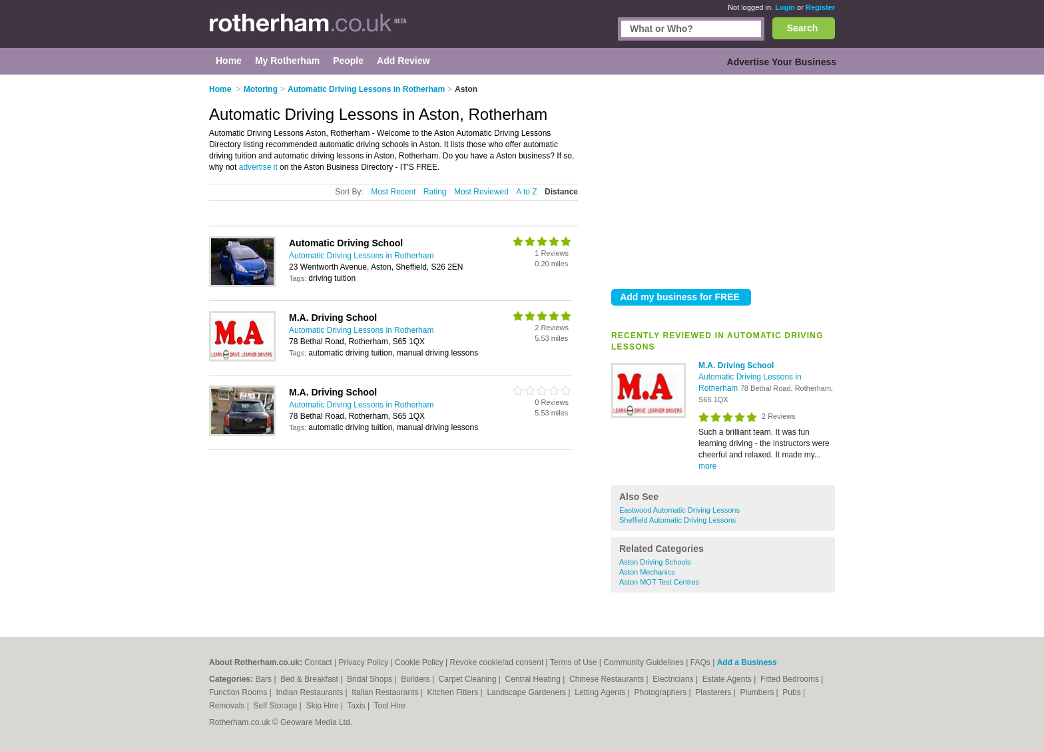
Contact (318, 662)
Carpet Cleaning (469, 679)
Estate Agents (728, 679)
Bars (264, 679)
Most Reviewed (481, 191)
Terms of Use (573, 662)
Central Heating (534, 679)
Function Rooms (239, 692)
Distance (561, 191)
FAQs (700, 662)
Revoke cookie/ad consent (496, 662)
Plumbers (758, 692)
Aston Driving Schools (655, 562)
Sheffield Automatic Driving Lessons (677, 520)
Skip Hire (323, 705)
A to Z (526, 191)
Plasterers (714, 692)
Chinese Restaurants (607, 679)
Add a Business (747, 662)
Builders (416, 679)
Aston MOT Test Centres (659, 582)
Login (785, 7)
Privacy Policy (364, 662)
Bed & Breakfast (310, 679)
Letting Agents (601, 692)
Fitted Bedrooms (790, 679)
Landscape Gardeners (527, 692)
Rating (435, 191)
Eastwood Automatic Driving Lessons (679, 510)
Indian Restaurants (311, 692)
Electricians (674, 679)
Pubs (792, 692)
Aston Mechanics (647, 572)
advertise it (258, 167)
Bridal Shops (370, 679)
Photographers (661, 692)
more (707, 466)
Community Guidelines (643, 662)
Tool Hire (389, 705)
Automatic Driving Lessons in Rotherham (361, 255)
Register (820, 7)
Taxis (357, 705)
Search (802, 28)
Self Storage (276, 705)
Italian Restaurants (386, 692)
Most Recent (393, 191)
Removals (228, 705)
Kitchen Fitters (454, 692)
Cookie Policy (419, 662)
